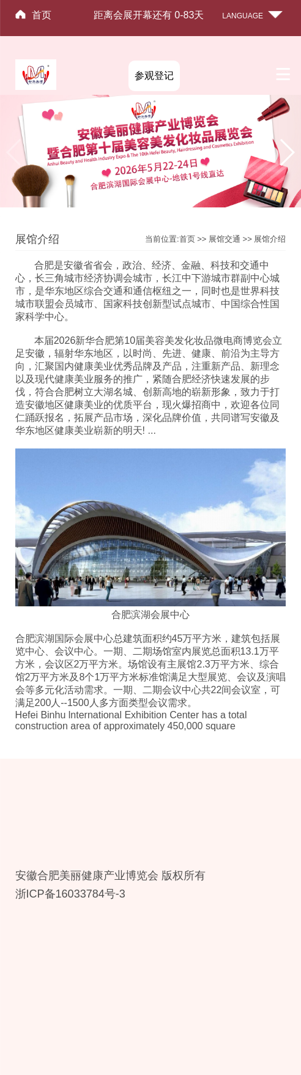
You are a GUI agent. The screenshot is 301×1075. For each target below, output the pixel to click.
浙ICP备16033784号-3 (70, 894)
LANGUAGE (242, 16)
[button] (286, 152)
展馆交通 (224, 239)
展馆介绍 (270, 239)
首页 (41, 15)
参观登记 (154, 75)
